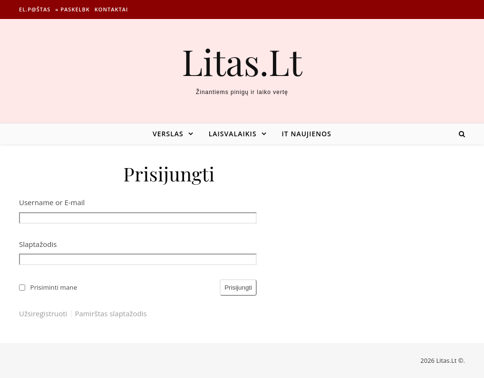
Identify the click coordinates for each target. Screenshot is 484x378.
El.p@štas (34, 9)
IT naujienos (306, 133)
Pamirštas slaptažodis (110, 313)
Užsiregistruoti (43, 313)
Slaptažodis (38, 244)
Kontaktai (111, 9)
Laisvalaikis (233, 133)
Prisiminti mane (53, 287)
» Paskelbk (72, 9)
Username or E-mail (52, 202)
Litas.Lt (242, 61)
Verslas (168, 133)
